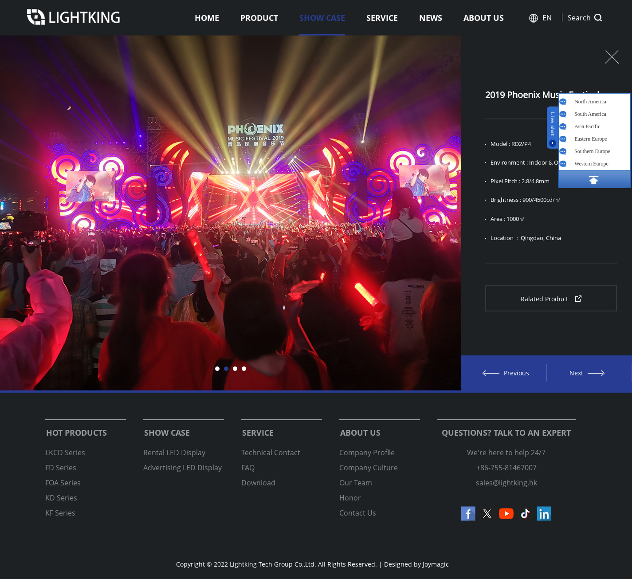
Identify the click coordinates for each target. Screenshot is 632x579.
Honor (350, 498)
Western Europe (591, 164)
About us (483, 17)
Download (258, 483)
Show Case (322, 17)
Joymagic (436, 564)
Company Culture (368, 468)
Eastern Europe (590, 139)
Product (259, 17)
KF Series (60, 513)
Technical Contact (270, 452)
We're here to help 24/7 (506, 452)
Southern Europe (592, 151)
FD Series (60, 468)
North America (590, 101)
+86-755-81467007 (506, 468)
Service (382, 17)
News (430, 17)
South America (590, 114)
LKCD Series (65, 452)
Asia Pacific (587, 126)
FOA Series (63, 483)
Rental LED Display (174, 452)
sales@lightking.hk (506, 483)
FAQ (248, 468)
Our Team (355, 483)
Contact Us (357, 513)
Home (207, 17)
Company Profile (367, 452)
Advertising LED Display (182, 468)
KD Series (61, 498)
